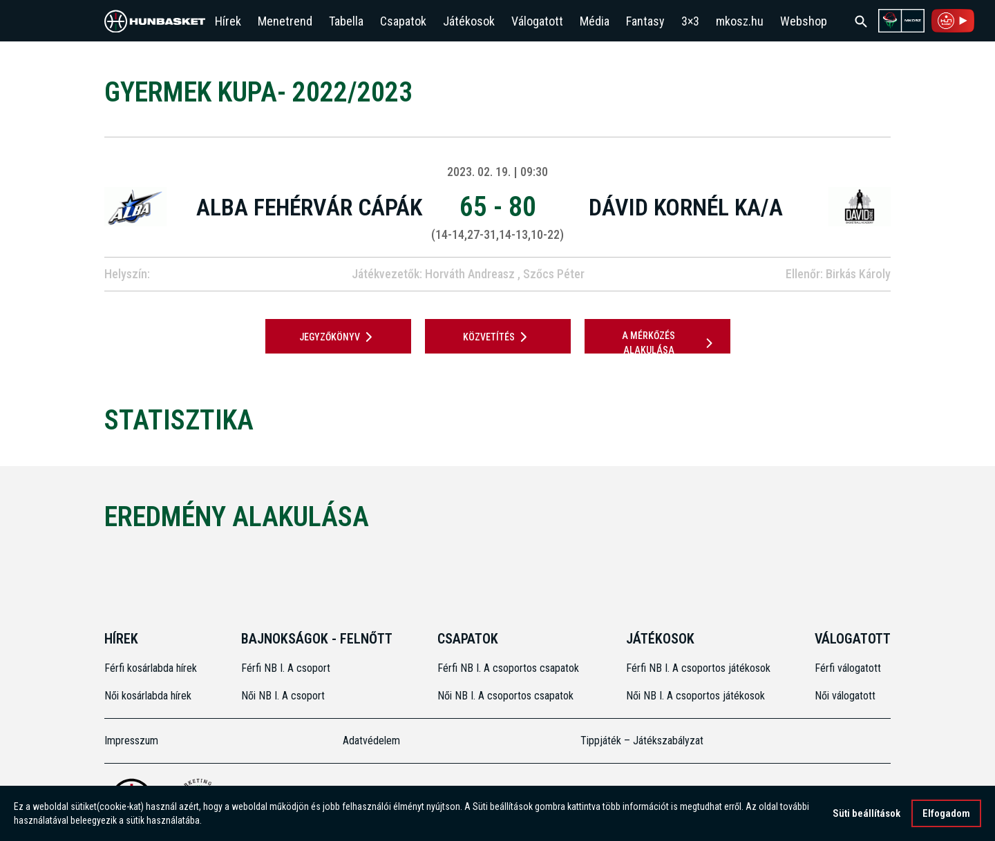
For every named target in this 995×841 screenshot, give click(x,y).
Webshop (803, 21)
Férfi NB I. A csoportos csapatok (509, 668)
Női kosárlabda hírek (147, 695)
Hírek (228, 21)
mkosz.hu (740, 21)
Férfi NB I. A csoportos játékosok (698, 668)
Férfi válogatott (848, 668)
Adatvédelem (371, 740)
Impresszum (131, 740)
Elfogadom (946, 813)
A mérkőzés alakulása (669, 343)
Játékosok (469, 21)
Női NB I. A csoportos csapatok (506, 695)
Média (594, 21)
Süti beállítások (866, 813)
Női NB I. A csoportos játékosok (695, 695)
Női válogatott (845, 695)
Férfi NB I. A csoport (285, 668)
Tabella (346, 21)
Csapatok (403, 21)
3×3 (690, 21)
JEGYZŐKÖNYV (338, 337)
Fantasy (645, 21)
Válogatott (537, 21)
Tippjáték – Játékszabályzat (641, 740)
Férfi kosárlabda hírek (150, 668)
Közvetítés (497, 337)
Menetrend (285, 21)
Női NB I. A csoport (283, 695)
